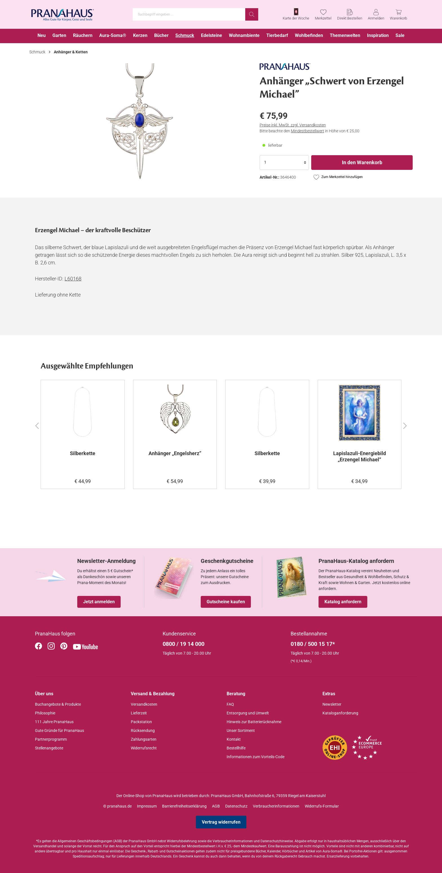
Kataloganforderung (340, 713)
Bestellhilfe (236, 748)
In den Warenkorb (362, 162)
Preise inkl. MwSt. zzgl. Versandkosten (293, 125)
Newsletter (331, 704)
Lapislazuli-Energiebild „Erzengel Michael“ (359, 456)
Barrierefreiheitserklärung (184, 806)
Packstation (141, 722)
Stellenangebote (49, 748)
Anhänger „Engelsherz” (175, 453)
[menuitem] (41, 36)
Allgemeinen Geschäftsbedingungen (85, 841)
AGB (216, 806)
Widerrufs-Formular (322, 806)
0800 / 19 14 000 (183, 644)
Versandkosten (144, 704)
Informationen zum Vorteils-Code (255, 756)
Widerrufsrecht (144, 748)
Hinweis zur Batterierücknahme (254, 722)
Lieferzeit (139, 713)
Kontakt (234, 739)
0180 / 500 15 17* (313, 644)
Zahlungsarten (143, 739)
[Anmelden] (376, 14)
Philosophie (45, 713)
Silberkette (82, 453)
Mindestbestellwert (307, 131)
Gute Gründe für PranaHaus (59, 730)
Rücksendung (143, 730)
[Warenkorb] (398, 14)
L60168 (73, 279)
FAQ (230, 704)
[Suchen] (251, 14)
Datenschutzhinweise (276, 841)
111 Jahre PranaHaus (54, 722)
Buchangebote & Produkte (58, 704)
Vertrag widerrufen (221, 822)
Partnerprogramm (51, 739)
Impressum (147, 806)
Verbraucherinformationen (276, 806)
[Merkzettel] (323, 14)
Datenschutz (236, 806)
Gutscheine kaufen (226, 601)
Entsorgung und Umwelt (248, 713)
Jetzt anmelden (99, 601)
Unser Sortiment (241, 730)
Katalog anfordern (342, 601)
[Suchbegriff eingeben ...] (189, 14)
